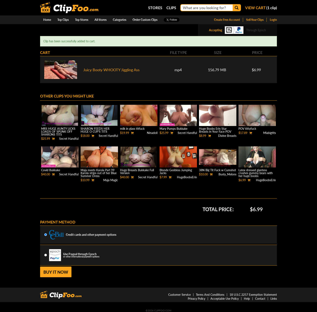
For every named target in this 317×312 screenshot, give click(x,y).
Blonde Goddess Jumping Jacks (176, 171)
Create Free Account (227, 19)
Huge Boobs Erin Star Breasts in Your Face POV (215, 130)
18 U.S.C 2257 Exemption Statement (253, 294)
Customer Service (179, 294)
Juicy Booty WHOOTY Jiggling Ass (111, 69)
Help (247, 298)
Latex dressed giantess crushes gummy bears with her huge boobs (255, 173)
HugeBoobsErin (187, 177)
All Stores (101, 19)
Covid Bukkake (50, 170)
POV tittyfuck (247, 128)
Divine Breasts (227, 135)
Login (273, 19)
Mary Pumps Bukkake (173, 128)
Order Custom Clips (145, 19)
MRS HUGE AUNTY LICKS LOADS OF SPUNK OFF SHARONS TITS (58, 131)
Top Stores (81, 19)
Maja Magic (110, 180)
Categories (119, 19)
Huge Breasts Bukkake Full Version (137, 171)
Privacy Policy (196, 298)
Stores (155, 7)
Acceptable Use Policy (224, 298)
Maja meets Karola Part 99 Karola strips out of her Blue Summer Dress (99, 173)
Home (47, 19)
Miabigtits (269, 133)
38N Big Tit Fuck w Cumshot (217, 170)
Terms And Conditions (210, 294)
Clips (171, 7)
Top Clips (63, 19)
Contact (260, 298)
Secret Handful (69, 138)
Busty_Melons (227, 174)
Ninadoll (152, 133)
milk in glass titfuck (132, 128)
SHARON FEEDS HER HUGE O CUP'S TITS (95, 130)
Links (273, 298)
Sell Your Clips (255, 19)
